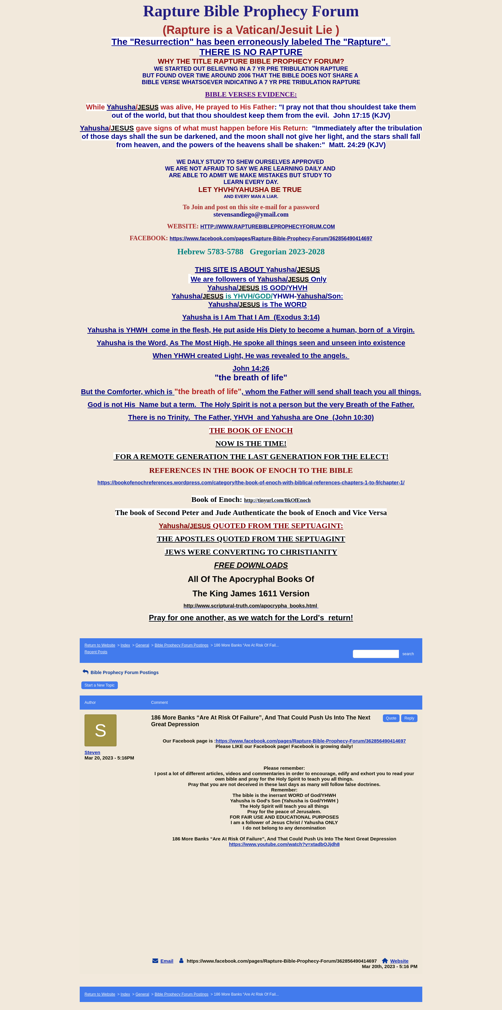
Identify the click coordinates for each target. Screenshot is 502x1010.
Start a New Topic (100, 685)
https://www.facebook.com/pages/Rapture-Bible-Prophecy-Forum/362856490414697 (311, 741)
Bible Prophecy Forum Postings (181, 645)
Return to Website (100, 645)
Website (399, 961)
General (142, 645)
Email (166, 961)
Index (125, 645)
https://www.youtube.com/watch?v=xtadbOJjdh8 (284, 844)
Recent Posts (96, 652)
